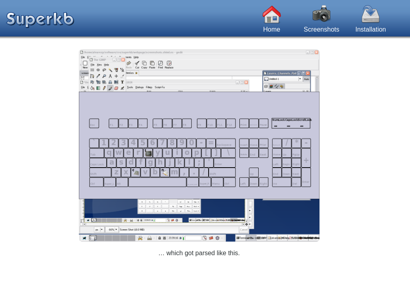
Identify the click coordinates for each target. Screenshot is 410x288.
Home (272, 14)
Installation (371, 14)
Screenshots (322, 14)
